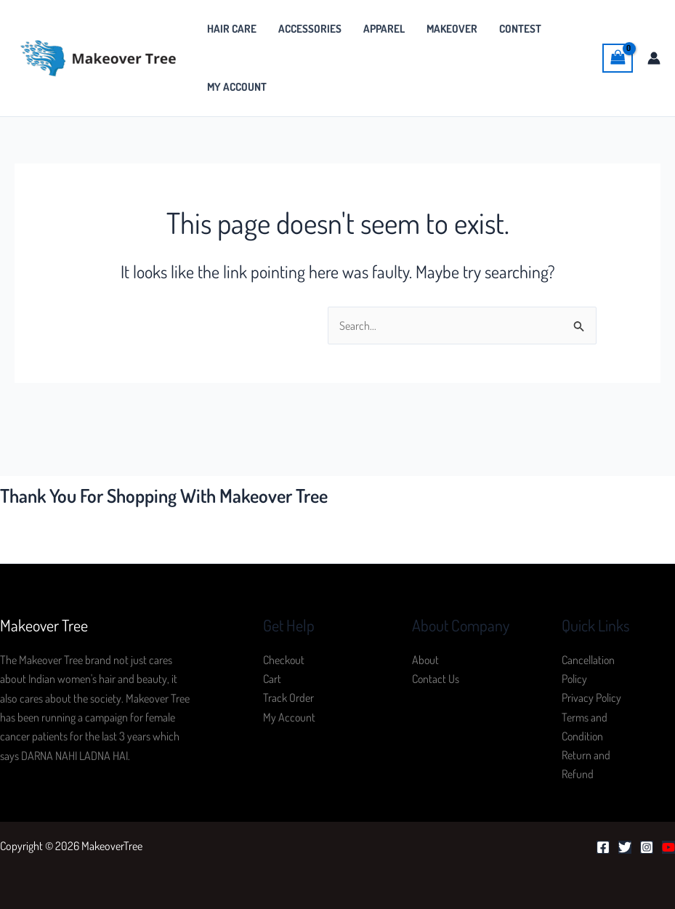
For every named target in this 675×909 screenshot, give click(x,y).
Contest (520, 29)
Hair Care (231, 29)
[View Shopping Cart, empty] (617, 58)
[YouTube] (668, 848)
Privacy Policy (592, 698)
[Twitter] (624, 848)
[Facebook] (603, 848)
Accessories (309, 29)
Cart (272, 678)
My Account (237, 87)
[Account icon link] (653, 58)
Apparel (384, 29)
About (426, 660)
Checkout (284, 660)
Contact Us (436, 678)
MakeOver (452, 29)
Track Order (288, 698)
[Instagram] (646, 848)
